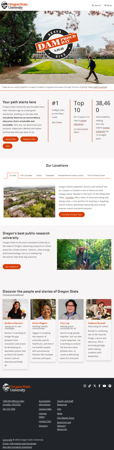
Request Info (29, 139)
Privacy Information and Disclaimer (19, 443)
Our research (11, 266)
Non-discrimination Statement (17, 447)
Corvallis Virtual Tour (72, 214)
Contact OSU (45, 421)
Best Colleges (57, 122)
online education (80, 122)
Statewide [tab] (50, 175)
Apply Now (10, 139)
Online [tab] (39, 175)
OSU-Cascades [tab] (26, 175)
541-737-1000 (9, 409)
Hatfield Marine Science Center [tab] (70, 175)
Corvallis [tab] (12, 175)
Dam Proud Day (100, 87)
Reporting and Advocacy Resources (64, 425)
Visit (7, 146)
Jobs (59, 409)
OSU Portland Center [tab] (96, 175)
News (59, 413)
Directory (43, 425)
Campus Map (45, 409)
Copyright (7, 439)
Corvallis (69, 197)
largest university (103, 129)
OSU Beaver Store (65, 417)
